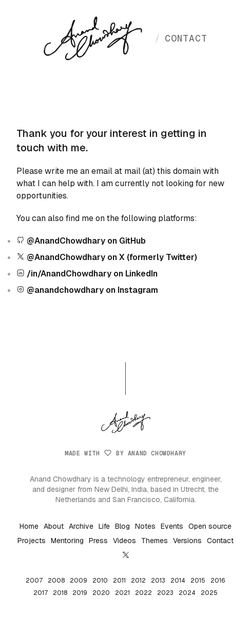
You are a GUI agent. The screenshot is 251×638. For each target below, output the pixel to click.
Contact (220, 540)
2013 (158, 580)
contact (181, 38)
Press (98, 540)
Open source (209, 526)
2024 (187, 593)
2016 (217, 580)
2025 (209, 593)
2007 (34, 580)
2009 (78, 580)
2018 (60, 593)
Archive (81, 526)
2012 (138, 580)
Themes (154, 540)
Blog (122, 526)
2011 (119, 580)
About (54, 526)
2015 (197, 580)
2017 (40, 593)
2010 (100, 580)
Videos (124, 540)
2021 (122, 593)
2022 (143, 593)
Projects (31, 540)
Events (172, 526)
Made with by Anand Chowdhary (125, 453)
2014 (177, 580)
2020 (101, 593)
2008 (56, 580)
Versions (187, 540)
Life (104, 526)
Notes (145, 526)
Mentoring (67, 540)
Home (29, 526)
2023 (165, 593)
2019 (79, 593)
